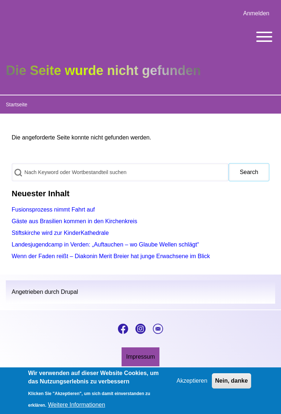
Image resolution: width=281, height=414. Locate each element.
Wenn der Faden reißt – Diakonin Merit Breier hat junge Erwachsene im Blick (111, 256)
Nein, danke (231, 384)
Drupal (69, 292)
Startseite (16, 104)
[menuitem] (256, 13)
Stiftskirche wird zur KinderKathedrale (60, 233)
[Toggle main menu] (140, 36)
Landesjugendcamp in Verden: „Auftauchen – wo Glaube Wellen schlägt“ (105, 244)
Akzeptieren (192, 384)
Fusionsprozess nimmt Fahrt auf (53, 209)
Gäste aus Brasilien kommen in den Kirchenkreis (74, 221)
